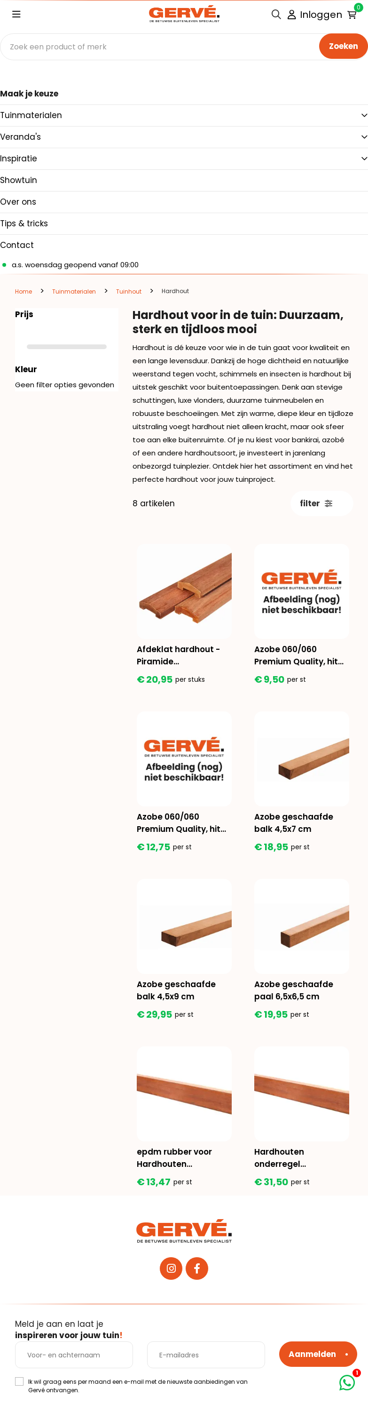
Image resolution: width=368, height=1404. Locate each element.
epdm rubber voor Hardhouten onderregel (174, 1158)
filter (316, 503)
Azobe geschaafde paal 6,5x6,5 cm (293, 990)
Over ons (18, 201)
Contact (17, 245)
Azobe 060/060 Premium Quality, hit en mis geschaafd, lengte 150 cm (296, 656)
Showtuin (18, 180)
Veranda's (20, 137)
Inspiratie (18, 158)
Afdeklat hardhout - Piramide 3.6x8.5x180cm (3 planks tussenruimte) (182, 656)
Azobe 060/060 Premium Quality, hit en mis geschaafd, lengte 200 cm (178, 823)
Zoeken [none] (343, 46)
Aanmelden (312, 1354)
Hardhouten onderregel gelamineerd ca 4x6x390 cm (287, 1158)
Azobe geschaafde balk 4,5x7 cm (293, 823)
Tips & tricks (24, 223)
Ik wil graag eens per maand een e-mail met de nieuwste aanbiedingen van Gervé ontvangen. (138, 1386)
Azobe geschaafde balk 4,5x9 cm (176, 990)
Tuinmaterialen (31, 115)
